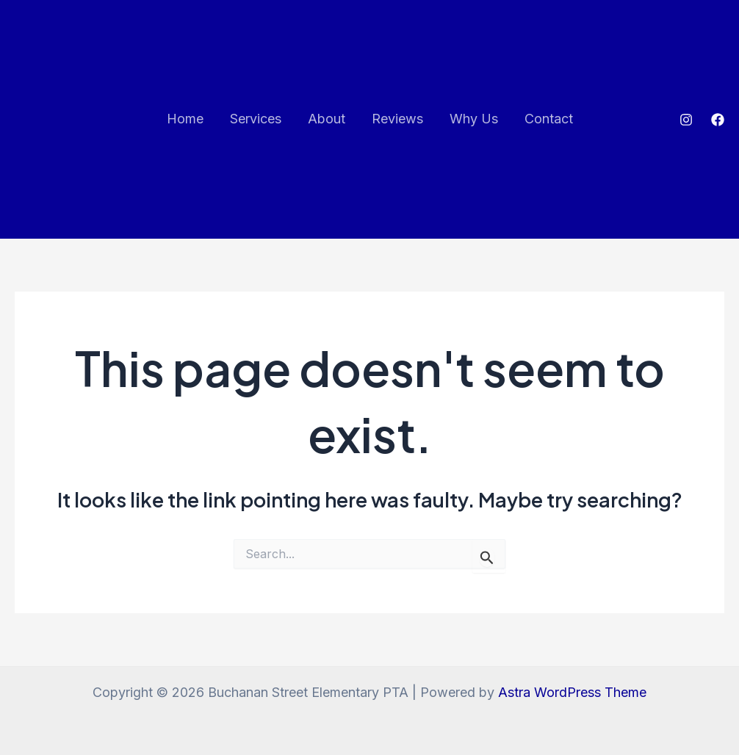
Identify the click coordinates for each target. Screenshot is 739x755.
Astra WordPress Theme (572, 692)
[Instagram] (686, 119)
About (326, 118)
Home (185, 118)
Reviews (397, 118)
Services (255, 118)
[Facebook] (717, 119)
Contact (548, 118)
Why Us (474, 118)
